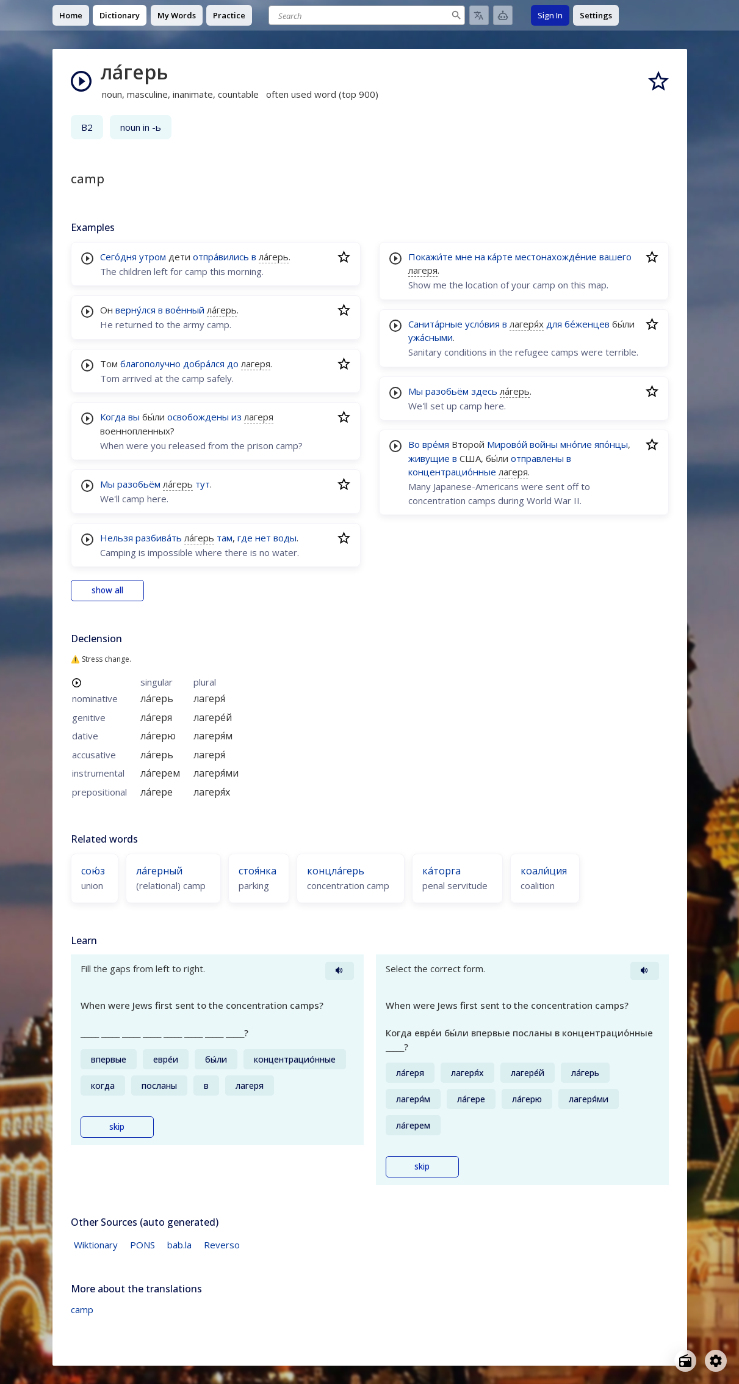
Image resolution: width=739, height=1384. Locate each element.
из (236, 417)
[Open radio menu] (685, 1361)
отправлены (537, 458)
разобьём (138, 484)
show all (107, 590)
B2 (87, 127)
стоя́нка (257, 870)
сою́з (93, 870)
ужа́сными (430, 337)
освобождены (198, 417)
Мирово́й (507, 444)
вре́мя (435, 444)
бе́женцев (587, 324)
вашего (615, 257)
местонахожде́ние (556, 257)
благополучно (150, 363)
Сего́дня (118, 257)
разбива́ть (158, 538)
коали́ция (544, 870)
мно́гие (576, 444)
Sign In (550, 15)
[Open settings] (716, 1361)
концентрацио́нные (452, 472)
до (233, 363)
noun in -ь (140, 127)
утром (152, 257)
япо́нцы (611, 444)
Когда (113, 417)
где (245, 538)
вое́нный (184, 310)
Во (414, 444)
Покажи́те (430, 257)
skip (116, 1126)
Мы (107, 484)
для (554, 324)
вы (134, 417)
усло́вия (482, 324)
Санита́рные (435, 324)
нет (263, 538)
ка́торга (441, 870)
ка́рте (500, 257)
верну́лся (135, 310)
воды (285, 538)
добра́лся (204, 363)
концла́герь (335, 870)
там (225, 538)
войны (544, 444)
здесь (484, 391)
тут (202, 484)
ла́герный (159, 870)
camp (82, 1309)
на (480, 257)
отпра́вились (221, 257)
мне (463, 257)
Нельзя (116, 538)
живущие (429, 458)
